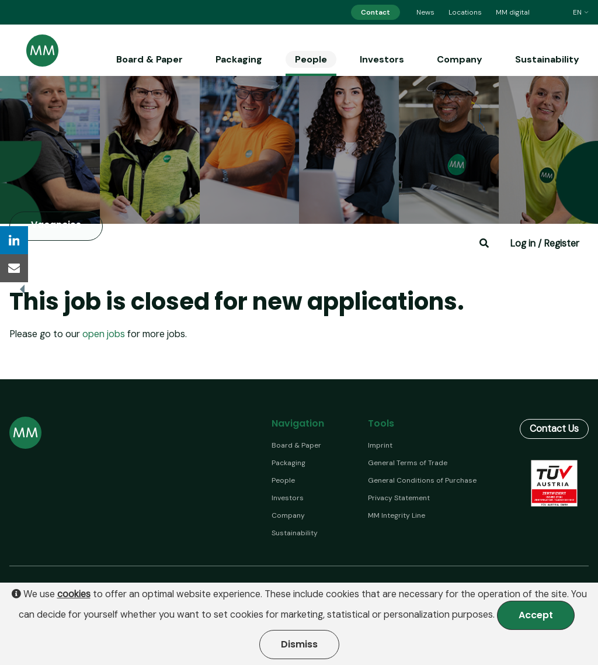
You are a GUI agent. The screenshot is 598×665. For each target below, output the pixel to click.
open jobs (103, 334)
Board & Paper (149, 59)
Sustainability (547, 59)
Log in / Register (544, 243)
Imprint (380, 445)
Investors (382, 59)
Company (459, 59)
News (425, 12)
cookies (74, 594)
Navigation (298, 423)
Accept (536, 615)
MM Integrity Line (396, 515)
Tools (381, 423)
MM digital (513, 12)
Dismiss (299, 644)
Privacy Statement (399, 498)
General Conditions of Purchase (422, 480)
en (581, 12)
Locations (465, 12)
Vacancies (56, 225)
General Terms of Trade (407, 462)
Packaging (238, 59)
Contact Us (554, 426)
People (311, 59)
